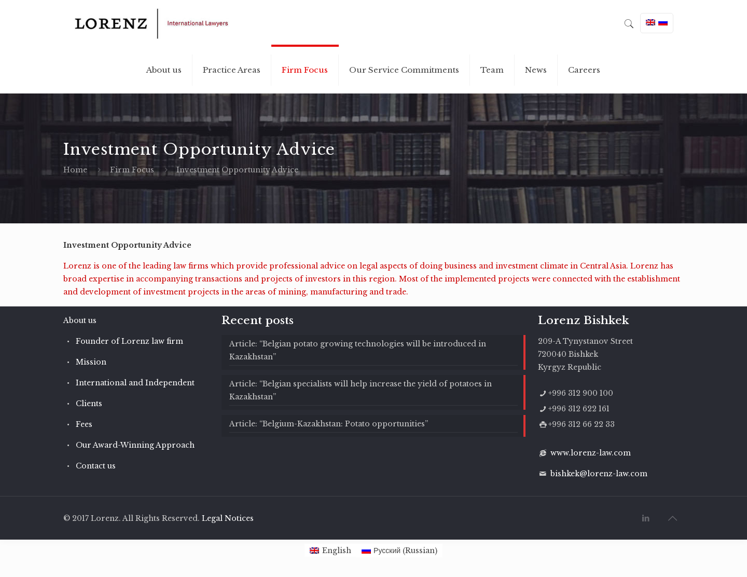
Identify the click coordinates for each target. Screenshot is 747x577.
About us (79, 320)
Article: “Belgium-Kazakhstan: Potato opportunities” (328, 423)
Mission (91, 362)
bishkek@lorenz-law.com (598, 473)
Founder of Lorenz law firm (129, 341)
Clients (89, 403)
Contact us (96, 466)
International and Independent (135, 382)
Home (75, 170)
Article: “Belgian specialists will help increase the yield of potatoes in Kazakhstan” (360, 390)
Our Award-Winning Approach (135, 445)
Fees (84, 424)
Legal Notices (228, 518)
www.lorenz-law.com (590, 453)
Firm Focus (132, 170)
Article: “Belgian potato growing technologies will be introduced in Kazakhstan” (357, 350)
